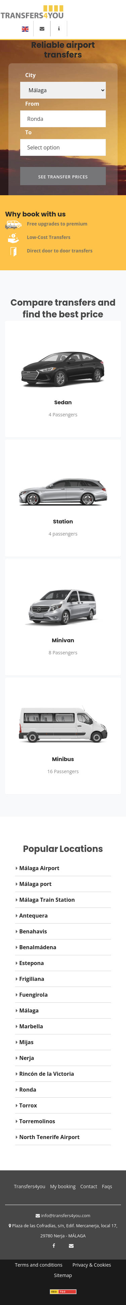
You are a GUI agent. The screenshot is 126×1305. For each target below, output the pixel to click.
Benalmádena (37, 947)
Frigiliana (31, 979)
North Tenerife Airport (49, 1137)
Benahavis (33, 931)
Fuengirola (33, 994)
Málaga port (35, 884)
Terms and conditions (38, 1265)
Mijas (26, 1042)
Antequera (33, 915)
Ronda (27, 1089)
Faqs (107, 1186)
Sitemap (63, 1275)
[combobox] (66, 115)
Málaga (29, 1010)
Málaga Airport (39, 868)
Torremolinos (37, 1121)
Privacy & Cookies (92, 1265)
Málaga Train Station (47, 899)
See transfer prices (63, 177)
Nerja (26, 1058)
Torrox (28, 1105)
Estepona (31, 963)
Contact (88, 1186)
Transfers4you (29, 1185)
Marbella (31, 1026)
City (30, 75)
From (32, 103)
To (28, 132)
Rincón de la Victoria (46, 1073)
